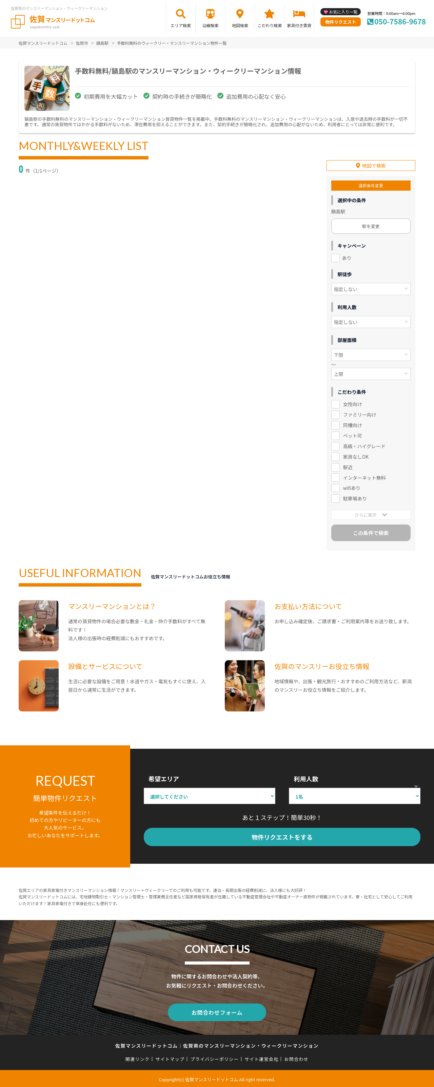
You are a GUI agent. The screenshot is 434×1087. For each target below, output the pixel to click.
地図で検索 (374, 164)
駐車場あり (355, 498)
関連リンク (137, 1057)
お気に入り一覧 (343, 12)
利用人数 (306, 778)
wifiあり (351, 487)
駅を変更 (371, 225)
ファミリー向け (359, 414)
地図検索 (240, 25)
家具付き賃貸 (299, 25)
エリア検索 (181, 25)
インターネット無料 (364, 477)
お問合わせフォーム (217, 1011)
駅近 (348, 466)
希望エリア (164, 778)
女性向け (352, 403)
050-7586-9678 (400, 21)
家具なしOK (356, 456)
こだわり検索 (269, 25)
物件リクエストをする (282, 836)
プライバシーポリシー (214, 1057)
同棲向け (352, 424)
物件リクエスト (340, 22)
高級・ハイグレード (364, 445)
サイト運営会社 (261, 1057)
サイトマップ (170, 1057)
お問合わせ (296, 1057)
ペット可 (352, 435)
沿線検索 (210, 25)
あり (347, 257)
